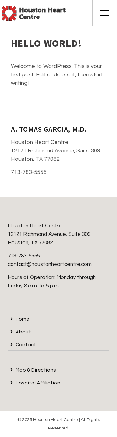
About (23, 331)
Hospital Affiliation (38, 382)
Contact (26, 344)
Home (23, 319)
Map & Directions (36, 370)
